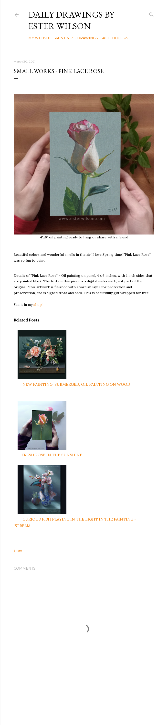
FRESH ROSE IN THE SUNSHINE (51, 454)
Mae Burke (97, 711)
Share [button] (18, 550)
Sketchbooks (114, 38)
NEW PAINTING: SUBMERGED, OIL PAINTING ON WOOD (76, 384)
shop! (37, 304)
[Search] (151, 13)
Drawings (87, 38)
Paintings (64, 38)
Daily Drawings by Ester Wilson (71, 20)
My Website (40, 38)
